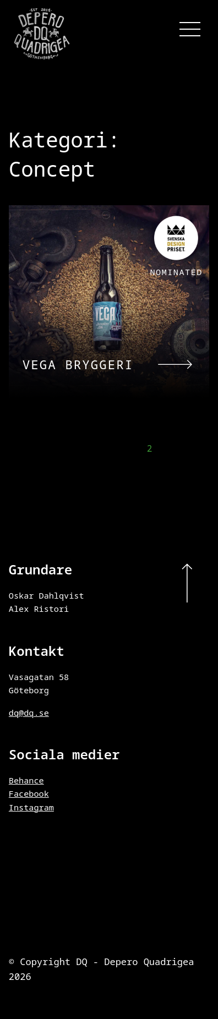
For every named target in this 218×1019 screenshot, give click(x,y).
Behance (26, 780)
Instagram (31, 807)
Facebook (29, 793)
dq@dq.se (29, 712)
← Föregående (42, 450)
